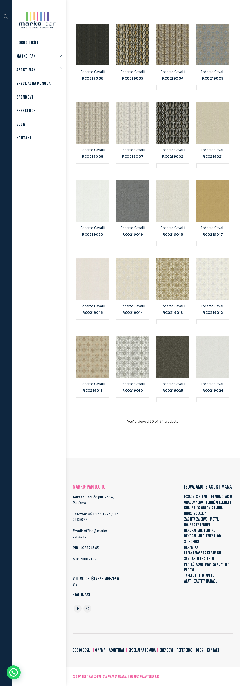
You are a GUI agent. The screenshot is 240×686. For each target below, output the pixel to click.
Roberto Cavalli (92, 71)
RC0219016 (92, 312)
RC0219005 (132, 78)
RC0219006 (92, 78)
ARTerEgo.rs (151, 676)
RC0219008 (92, 156)
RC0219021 (213, 156)
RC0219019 (133, 234)
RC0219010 (132, 390)
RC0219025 (172, 390)
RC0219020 (92, 234)
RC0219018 (173, 234)
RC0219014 (133, 312)
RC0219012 (213, 312)
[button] (14, 672)
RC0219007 (132, 156)
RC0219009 (213, 78)
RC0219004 (173, 78)
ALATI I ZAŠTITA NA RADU (201, 581)
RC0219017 (213, 234)
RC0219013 (173, 312)
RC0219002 (172, 156)
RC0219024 (212, 390)
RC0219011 (92, 390)
